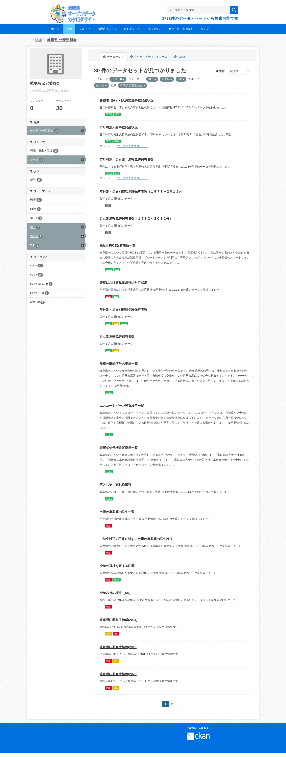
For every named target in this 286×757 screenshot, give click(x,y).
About (179, 56)
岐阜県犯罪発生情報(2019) (118, 647)
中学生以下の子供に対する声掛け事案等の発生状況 (136, 539)
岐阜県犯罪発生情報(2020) (118, 674)
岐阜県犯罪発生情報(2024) (118, 620)
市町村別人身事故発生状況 (119, 127)
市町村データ (132, 28)
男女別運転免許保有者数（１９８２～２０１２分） (136, 218)
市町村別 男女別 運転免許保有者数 (127, 159)
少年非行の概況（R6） (116, 593)
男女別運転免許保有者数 (117, 336)
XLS (117, 114)
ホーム (55, 28)
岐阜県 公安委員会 (62, 40)
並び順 (220, 71)
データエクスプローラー (132, 146)
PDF (108, 296)
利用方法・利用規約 (181, 28)
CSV (116, 323)
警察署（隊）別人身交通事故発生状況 (127, 100)
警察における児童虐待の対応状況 (123, 282)
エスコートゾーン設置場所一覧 (122, 405)
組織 (69, 28)
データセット (113, 56)
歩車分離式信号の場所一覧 (119, 363)
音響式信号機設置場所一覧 (119, 447)
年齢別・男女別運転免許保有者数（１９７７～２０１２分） (142, 191)
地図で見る (154, 28)
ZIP (107, 205)
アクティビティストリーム (148, 56)
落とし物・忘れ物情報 (115, 484)
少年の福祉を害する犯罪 (117, 566)
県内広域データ (107, 28)
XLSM (109, 114)
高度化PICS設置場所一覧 (117, 245)
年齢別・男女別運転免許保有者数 (123, 309)
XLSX (109, 173)
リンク (205, 28)
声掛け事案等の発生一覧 (117, 512)
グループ (84, 28)
